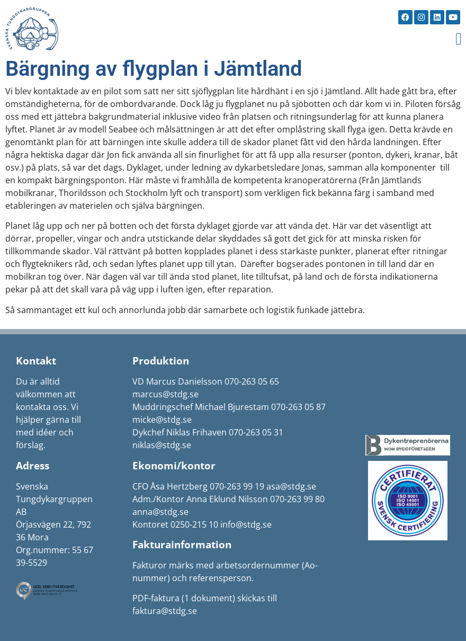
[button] (458, 38)
